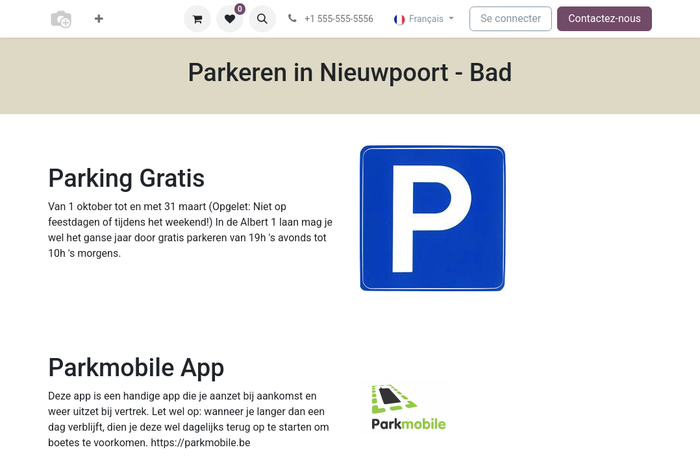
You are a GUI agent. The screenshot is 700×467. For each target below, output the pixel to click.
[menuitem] (99, 18)
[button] (262, 18)
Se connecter (511, 18)
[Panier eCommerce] (197, 18)
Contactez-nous (604, 18)
